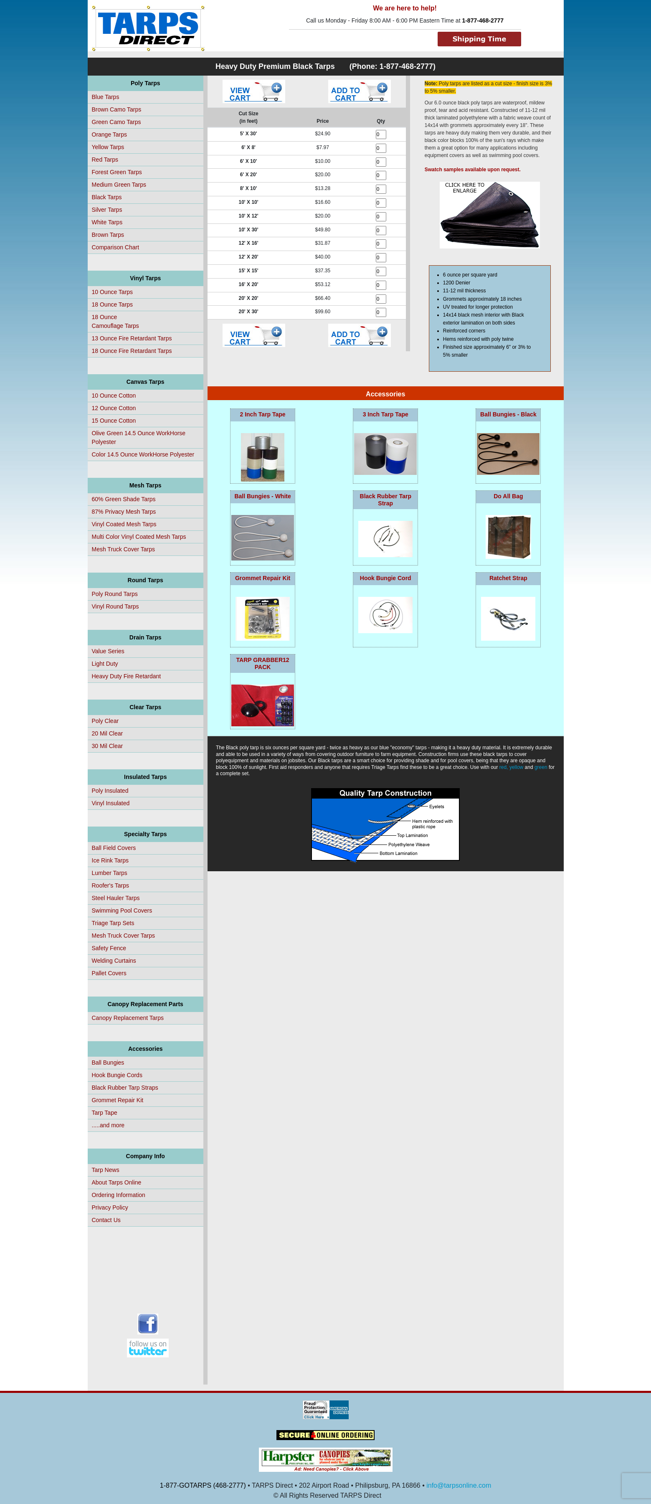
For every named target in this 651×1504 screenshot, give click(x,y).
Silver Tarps (107, 209)
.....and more (108, 1125)
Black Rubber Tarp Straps (125, 1087)
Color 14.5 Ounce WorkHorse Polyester (143, 454)
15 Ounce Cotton (114, 420)
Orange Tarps (109, 134)
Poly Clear (105, 721)
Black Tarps (107, 197)
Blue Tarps (105, 97)
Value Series (108, 651)
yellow (516, 767)
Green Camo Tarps (116, 122)
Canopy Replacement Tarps (128, 1018)
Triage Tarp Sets (113, 923)
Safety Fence (109, 948)
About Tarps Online (117, 1182)
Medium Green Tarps (119, 184)
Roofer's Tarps (110, 885)
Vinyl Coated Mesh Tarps (124, 524)
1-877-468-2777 (483, 20)
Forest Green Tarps (117, 172)
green (540, 767)
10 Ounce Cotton (114, 395)
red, (503, 767)
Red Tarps (105, 159)
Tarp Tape (104, 1112)
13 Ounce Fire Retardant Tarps (132, 338)
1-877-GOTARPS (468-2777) (203, 1485)
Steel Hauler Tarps (116, 898)
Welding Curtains (114, 960)
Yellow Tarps (108, 147)
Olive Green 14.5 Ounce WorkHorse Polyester (139, 437)
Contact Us (106, 1220)
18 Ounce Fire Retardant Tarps (132, 350)
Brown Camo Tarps (117, 109)
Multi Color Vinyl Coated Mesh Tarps (139, 536)
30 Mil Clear (107, 746)
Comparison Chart (115, 247)
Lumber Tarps (109, 873)
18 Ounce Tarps (112, 304)
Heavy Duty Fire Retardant (126, 676)
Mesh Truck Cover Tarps (123, 549)
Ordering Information (118, 1195)
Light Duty (105, 663)
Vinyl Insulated (111, 803)
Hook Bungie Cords (117, 1075)
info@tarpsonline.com (458, 1485)
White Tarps (107, 222)
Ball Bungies (108, 1062)
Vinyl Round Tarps (115, 606)
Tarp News (105, 1170)
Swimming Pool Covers (122, 910)
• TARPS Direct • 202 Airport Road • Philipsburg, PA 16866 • (336, 1485)
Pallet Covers (109, 973)
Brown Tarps (108, 234)
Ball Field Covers (114, 848)
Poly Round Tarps (115, 594)
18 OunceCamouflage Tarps (115, 321)
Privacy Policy (110, 1207)
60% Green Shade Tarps (124, 499)
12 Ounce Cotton (114, 408)
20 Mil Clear (107, 733)
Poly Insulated (110, 790)
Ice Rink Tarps (110, 860)
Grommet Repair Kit (118, 1100)
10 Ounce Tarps (112, 292)
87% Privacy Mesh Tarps (124, 511)
